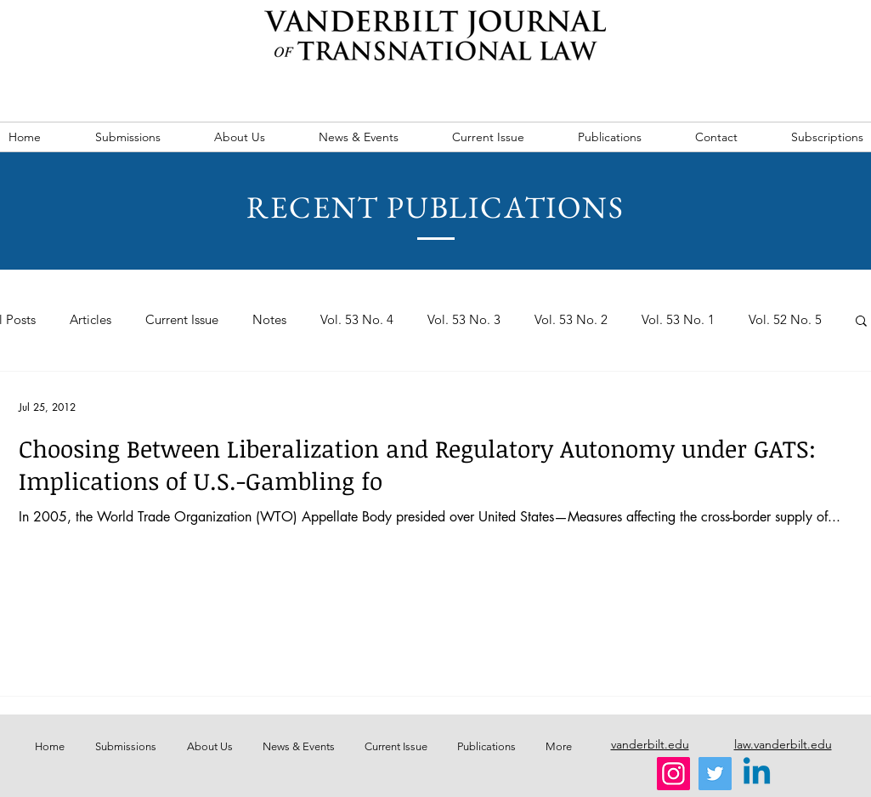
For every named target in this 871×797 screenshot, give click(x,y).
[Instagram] (673, 773)
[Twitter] (715, 773)
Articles (90, 319)
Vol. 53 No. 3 (464, 319)
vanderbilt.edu (650, 744)
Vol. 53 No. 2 (571, 319)
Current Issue (181, 319)
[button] (861, 322)
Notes (269, 319)
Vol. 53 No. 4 (356, 319)
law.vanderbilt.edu (783, 744)
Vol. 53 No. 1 (678, 319)
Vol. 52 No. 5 (785, 319)
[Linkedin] (756, 773)
